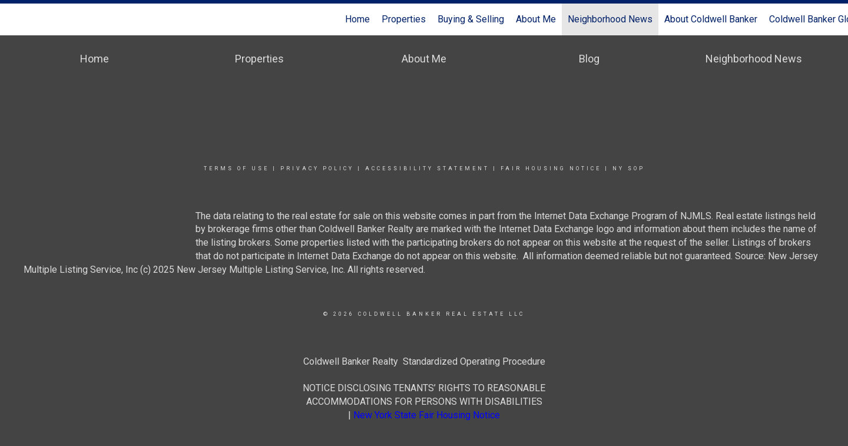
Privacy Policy (317, 168)
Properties (404, 19)
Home (357, 19)
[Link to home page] (15, 19)
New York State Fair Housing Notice (426, 415)
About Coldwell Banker (710, 19)
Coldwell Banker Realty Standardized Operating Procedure (424, 361)
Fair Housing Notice (551, 168)
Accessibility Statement (427, 168)
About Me (536, 19)
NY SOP (628, 168)
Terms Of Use (236, 168)
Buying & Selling (471, 19)
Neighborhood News (610, 19)
